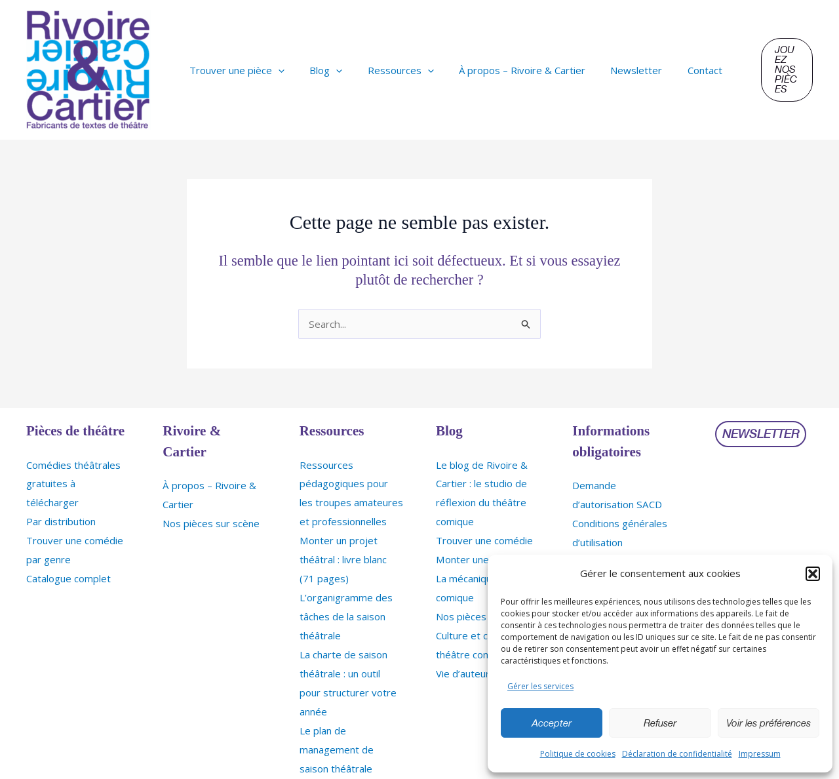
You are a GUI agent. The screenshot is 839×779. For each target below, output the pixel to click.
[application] (275, 70)
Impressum (760, 753)
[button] (812, 573)
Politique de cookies (577, 753)
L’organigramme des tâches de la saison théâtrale (346, 610)
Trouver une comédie (484, 537)
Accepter (552, 723)
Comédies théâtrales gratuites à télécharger (73, 483)
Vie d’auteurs (465, 664)
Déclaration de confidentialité (677, 753)
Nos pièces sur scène (211, 521)
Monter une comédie (483, 555)
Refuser (660, 723)
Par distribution (61, 518)
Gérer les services (540, 686)
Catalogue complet (68, 573)
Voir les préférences (768, 723)
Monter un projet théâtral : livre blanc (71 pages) (343, 555)
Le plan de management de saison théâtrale (337, 738)
